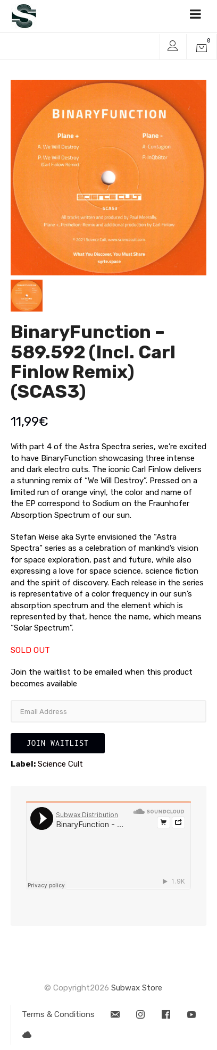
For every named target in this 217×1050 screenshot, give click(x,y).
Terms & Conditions (58, 1014)
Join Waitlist (58, 742)
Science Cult (60, 764)
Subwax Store (136, 988)
